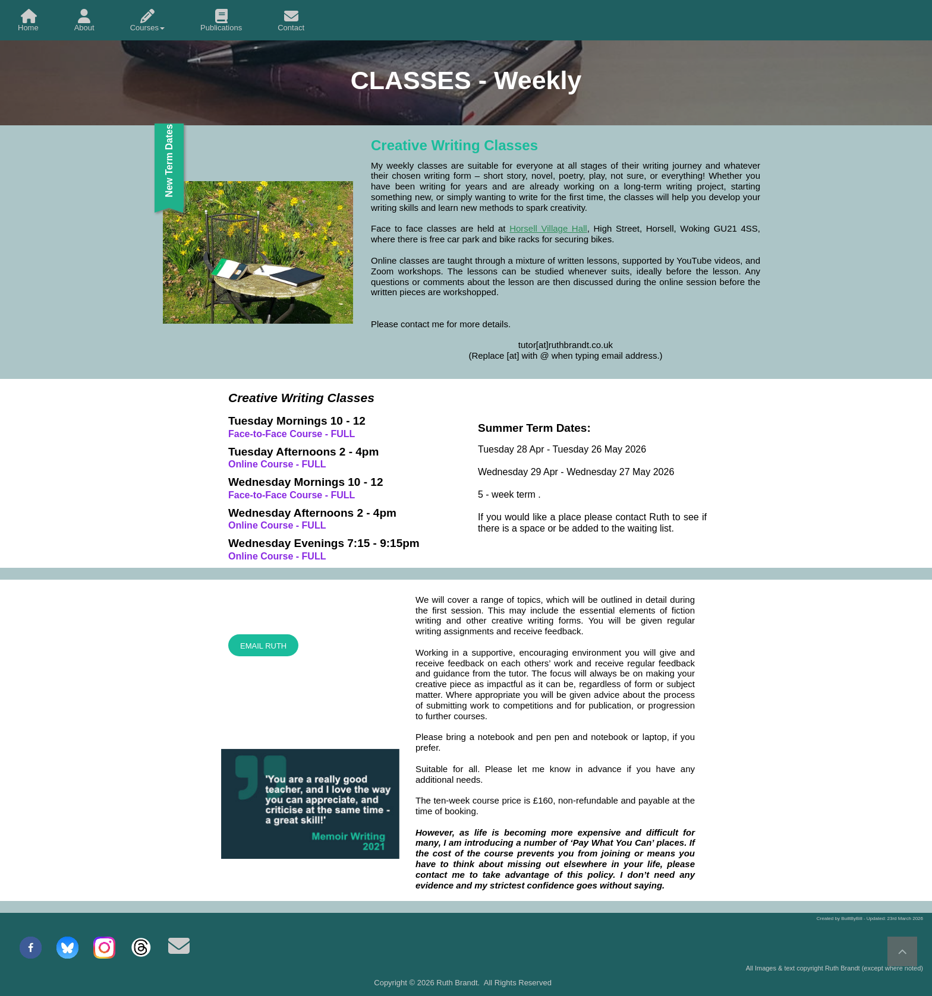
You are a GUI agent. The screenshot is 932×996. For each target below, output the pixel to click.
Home (28, 20)
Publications (221, 20)
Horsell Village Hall (548, 228)
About (84, 20)
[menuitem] (28, 20)
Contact (291, 20)
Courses (147, 20)
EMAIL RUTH (263, 645)
